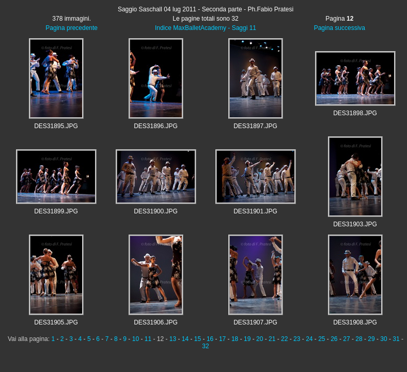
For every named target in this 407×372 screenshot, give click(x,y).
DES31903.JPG (355, 224)
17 (222, 339)
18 (234, 339)
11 (148, 339)
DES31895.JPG (56, 126)
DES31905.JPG (56, 322)
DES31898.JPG (355, 113)
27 (346, 339)
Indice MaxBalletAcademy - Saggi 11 (205, 28)
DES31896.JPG (156, 126)
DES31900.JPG (156, 211)
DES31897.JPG (255, 126)
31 (396, 339)
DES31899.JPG (56, 211)
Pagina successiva (339, 28)
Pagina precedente (71, 28)
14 (185, 339)
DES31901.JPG (255, 211)
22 (284, 339)
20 (259, 339)
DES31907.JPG (255, 322)
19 (247, 339)
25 (321, 339)
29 (371, 339)
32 (205, 346)
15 (197, 339)
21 (272, 339)
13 (172, 339)
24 (309, 339)
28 (358, 339)
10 (135, 339)
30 (383, 339)
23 (296, 339)
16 (210, 339)
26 (334, 339)
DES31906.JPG (156, 322)
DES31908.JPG (355, 322)
